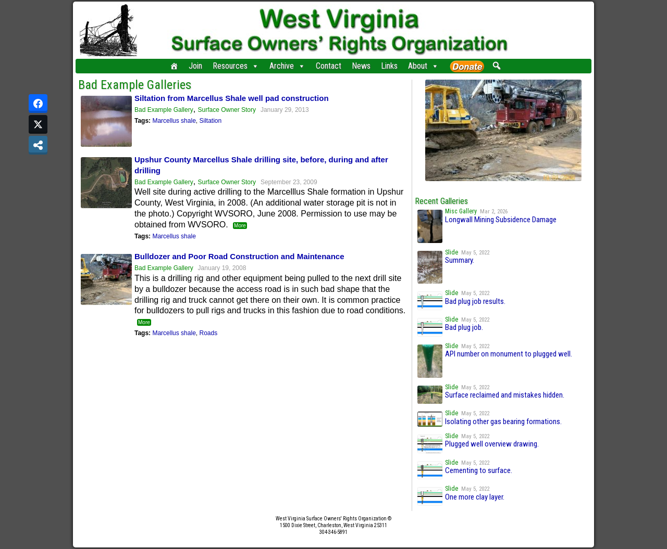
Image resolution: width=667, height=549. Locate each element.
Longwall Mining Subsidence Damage (501, 219)
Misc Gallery (461, 211)
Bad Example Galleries (134, 85)
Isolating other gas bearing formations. (503, 421)
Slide (451, 252)
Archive (287, 66)
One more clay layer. (474, 497)
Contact (328, 66)
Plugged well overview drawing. (492, 444)
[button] (496, 65)
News (361, 66)
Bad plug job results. (475, 301)
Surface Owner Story (227, 109)
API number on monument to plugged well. (508, 354)
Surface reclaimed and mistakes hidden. (504, 395)
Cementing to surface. (478, 470)
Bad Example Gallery (163, 109)
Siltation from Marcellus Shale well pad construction (231, 98)
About (423, 66)
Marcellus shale (173, 120)
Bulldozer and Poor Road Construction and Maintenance (239, 256)
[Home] (174, 66)
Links (389, 66)
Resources (236, 66)
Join (195, 66)
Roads (208, 333)
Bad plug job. (464, 327)
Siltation (210, 120)
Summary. (459, 260)
